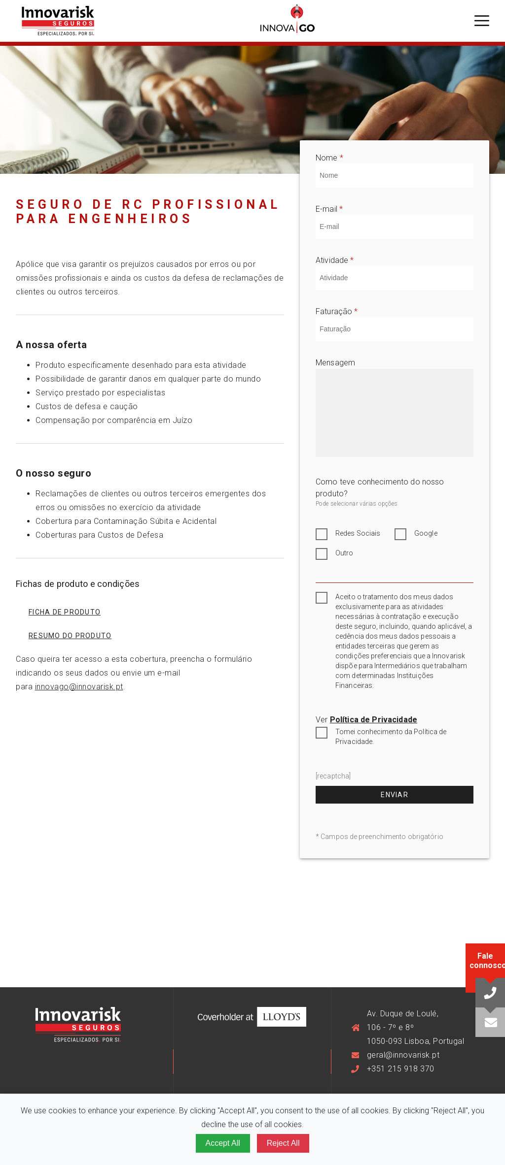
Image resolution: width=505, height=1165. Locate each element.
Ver (366, 719)
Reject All (283, 1143)
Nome (329, 158)
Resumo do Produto (70, 636)
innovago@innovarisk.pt (79, 686)
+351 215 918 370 (400, 1068)
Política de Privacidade (373, 719)
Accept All (223, 1143)
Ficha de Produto (65, 612)
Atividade (335, 261)
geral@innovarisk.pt (403, 1055)
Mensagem (335, 362)
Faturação (337, 312)
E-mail (329, 209)
